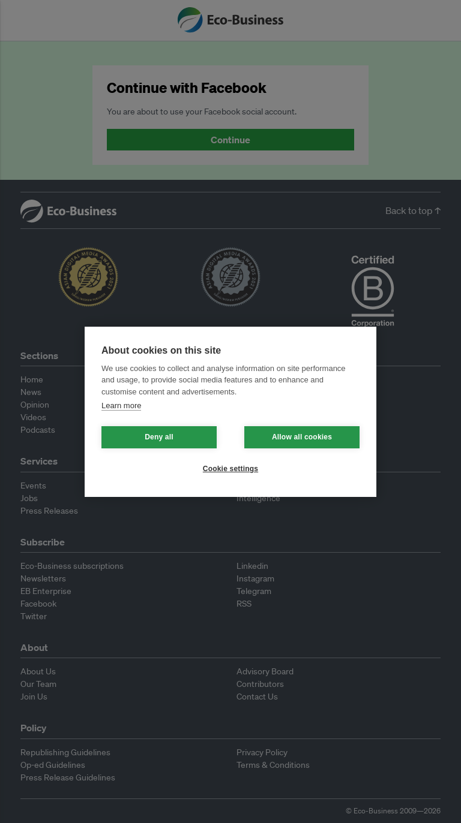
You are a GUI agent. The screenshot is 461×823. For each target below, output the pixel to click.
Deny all (159, 437)
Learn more (121, 405)
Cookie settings (230, 469)
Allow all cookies (302, 437)
